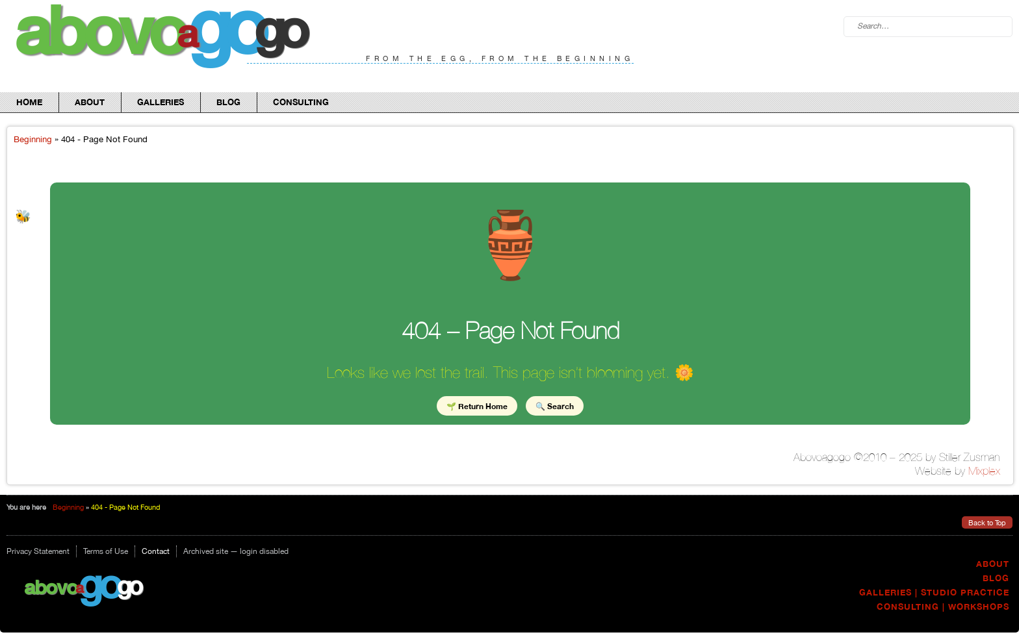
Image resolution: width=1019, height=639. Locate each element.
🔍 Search (554, 405)
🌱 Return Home (477, 405)
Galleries (160, 102)
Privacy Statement (38, 551)
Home (29, 102)
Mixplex (984, 470)
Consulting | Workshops (943, 607)
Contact (156, 551)
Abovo (50, 586)
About (90, 102)
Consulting (301, 102)
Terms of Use (105, 551)
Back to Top (987, 522)
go (99, 583)
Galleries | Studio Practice (934, 592)
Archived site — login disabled (236, 551)
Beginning (33, 139)
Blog (228, 102)
